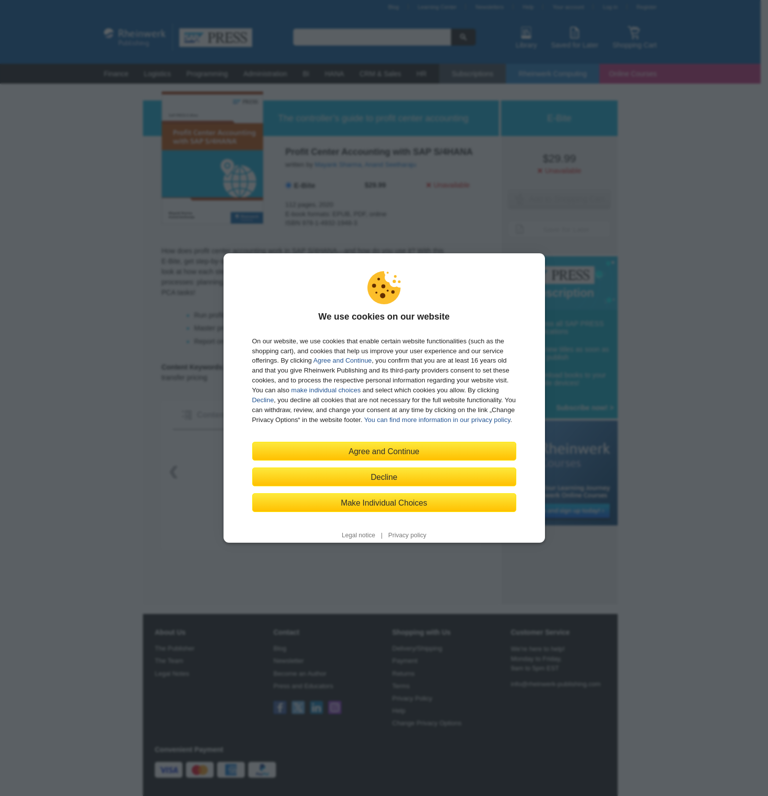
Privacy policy (407, 535)
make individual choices (326, 390)
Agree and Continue (342, 360)
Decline (263, 400)
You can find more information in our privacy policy (437, 419)
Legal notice (358, 535)
